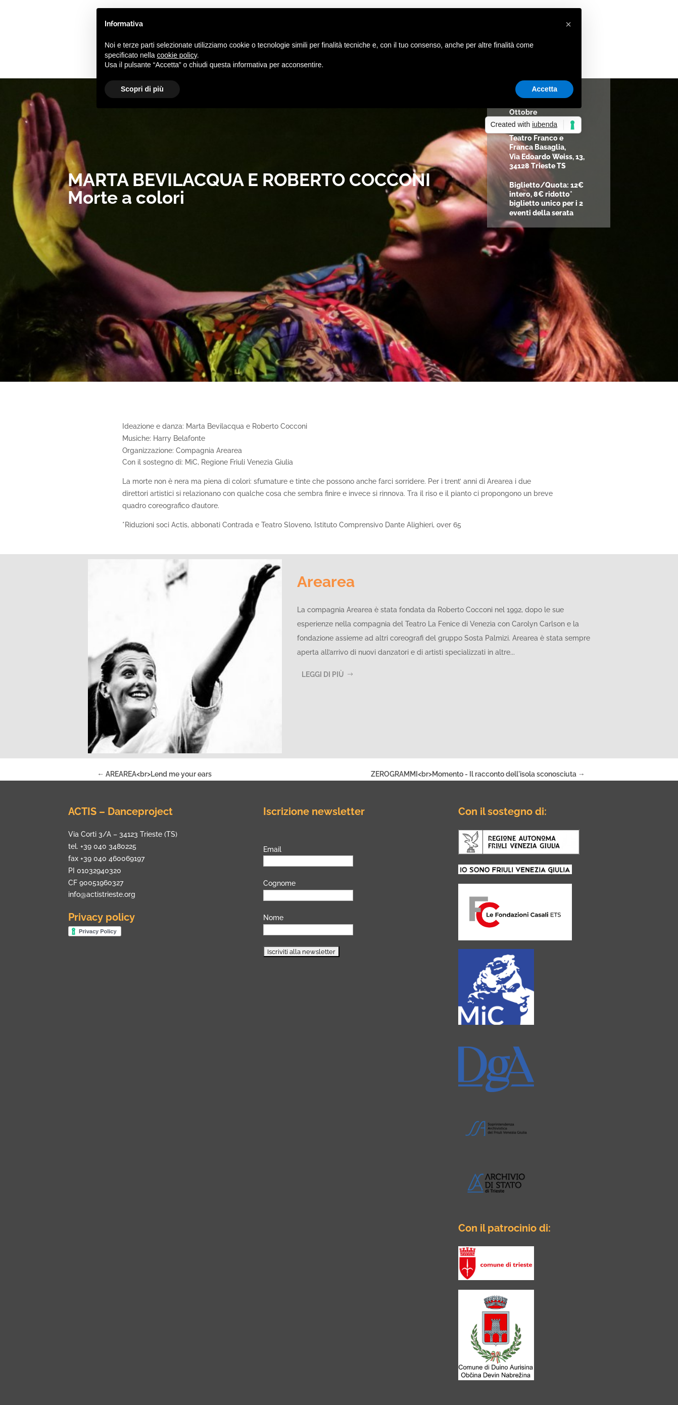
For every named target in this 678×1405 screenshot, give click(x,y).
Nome (273, 918)
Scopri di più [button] (142, 89)
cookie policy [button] (177, 55)
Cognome (279, 883)
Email (272, 849)
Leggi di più (323, 674)
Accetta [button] (544, 89)
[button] (568, 24)
